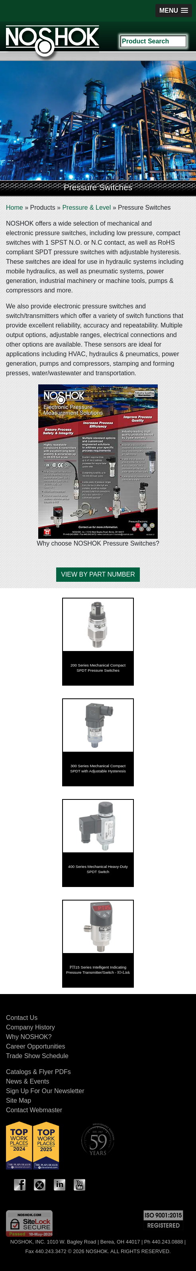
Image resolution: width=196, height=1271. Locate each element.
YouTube (80, 1185)
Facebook (20, 1185)
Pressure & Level (86, 207)
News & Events (27, 1081)
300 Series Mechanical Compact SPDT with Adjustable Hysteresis (98, 768)
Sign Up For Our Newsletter (45, 1091)
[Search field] (153, 41)
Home (14, 207)
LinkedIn (60, 1185)
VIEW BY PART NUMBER (98, 574)
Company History (30, 1027)
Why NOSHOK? (29, 1036)
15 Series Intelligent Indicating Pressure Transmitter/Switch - (98, 970)
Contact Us (21, 1017)
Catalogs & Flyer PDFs (38, 1071)
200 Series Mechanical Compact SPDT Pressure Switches (98, 668)
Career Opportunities (35, 1046)
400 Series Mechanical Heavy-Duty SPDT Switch (98, 869)
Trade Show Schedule (37, 1056)
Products (42, 207)
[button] (173, 10)
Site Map (18, 1100)
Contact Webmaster (34, 1110)
